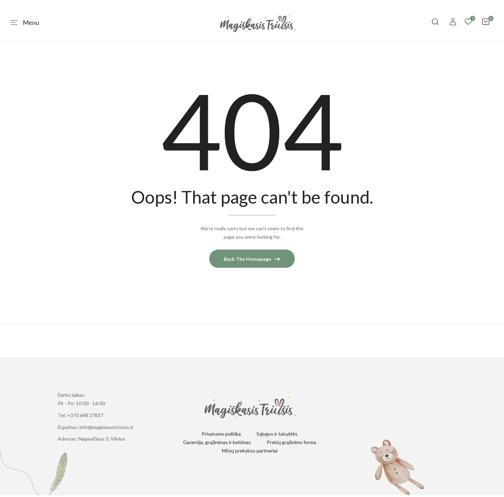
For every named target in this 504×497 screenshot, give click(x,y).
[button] (486, 22)
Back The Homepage (248, 261)
